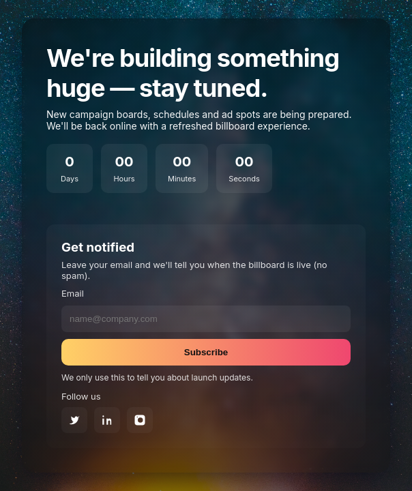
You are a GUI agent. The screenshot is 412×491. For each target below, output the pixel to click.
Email (72, 293)
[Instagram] (140, 420)
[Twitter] (74, 420)
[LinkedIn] (107, 420)
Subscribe (206, 352)
